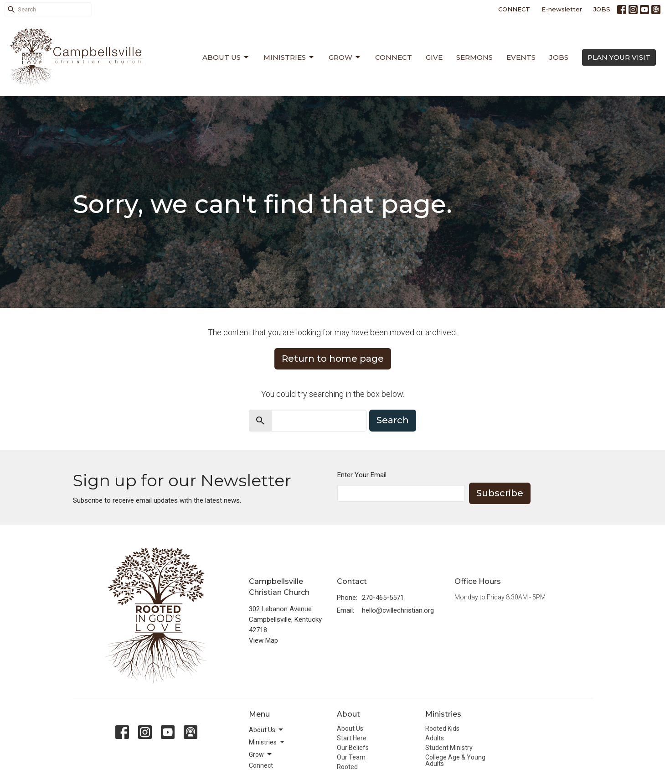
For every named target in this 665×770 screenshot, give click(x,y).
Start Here (351, 738)
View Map (263, 640)
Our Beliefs (353, 747)
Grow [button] (261, 754)
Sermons (474, 57)
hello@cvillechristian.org (398, 610)
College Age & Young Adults (455, 760)
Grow (345, 57)
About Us (226, 57)
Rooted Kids (442, 728)
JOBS (601, 9)
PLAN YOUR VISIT (619, 57)
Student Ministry (449, 747)
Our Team (351, 757)
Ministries (289, 57)
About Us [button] (266, 729)
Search (392, 420)
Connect (393, 57)
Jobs (558, 57)
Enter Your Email (362, 475)
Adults (434, 738)
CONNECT (514, 9)
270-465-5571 (383, 597)
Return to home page (333, 358)
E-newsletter (561, 9)
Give (434, 57)
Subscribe (499, 493)
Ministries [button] (267, 742)
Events (521, 57)
